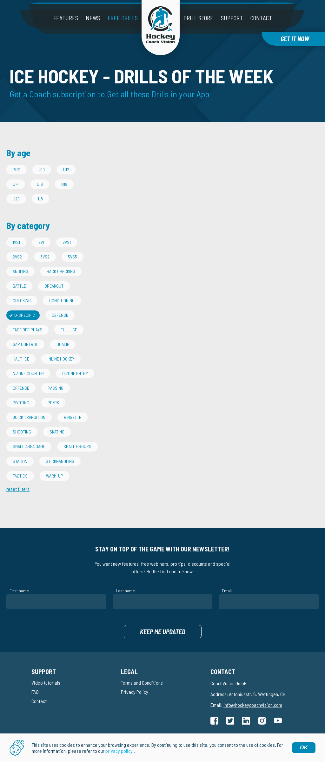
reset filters (18, 489)
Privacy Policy (134, 692)
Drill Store (198, 18)
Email (227, 590)
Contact (261, 18)
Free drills (123, 18)
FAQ (35, 692)
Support (232, 18)
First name (19, 590)
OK (304, 748)
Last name (125, 590)
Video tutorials (45, 683)
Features (65, 18)
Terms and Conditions (142, 683)
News (93, 18)
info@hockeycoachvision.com (252, 705)
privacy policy (119, 751)
